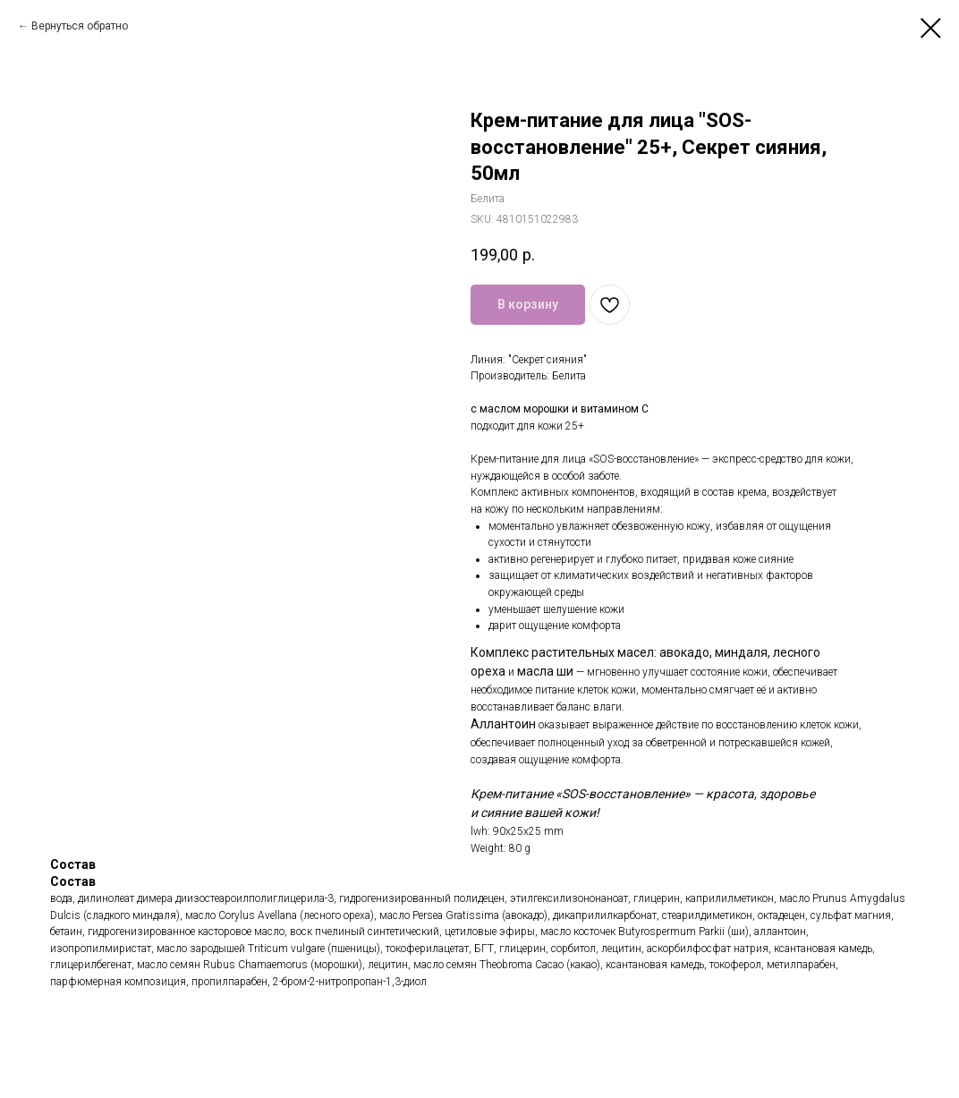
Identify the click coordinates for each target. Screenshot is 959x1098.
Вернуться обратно (79, 26)
